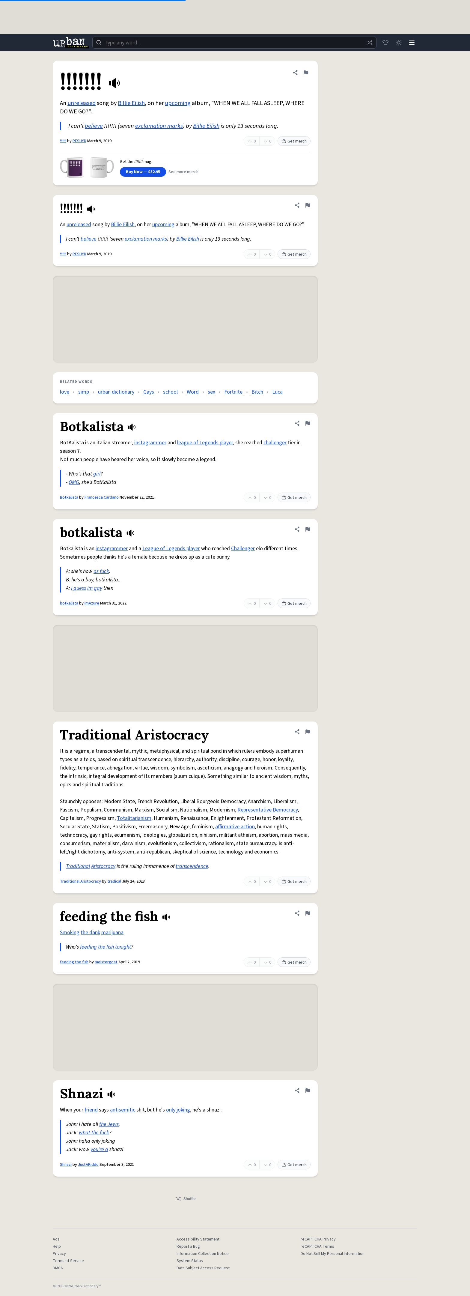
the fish (106, 947)
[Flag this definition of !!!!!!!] (306, 72)
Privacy (59, 1254)
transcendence (192, 866)
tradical (114, 881)
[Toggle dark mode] (398, 42)
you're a (99, 1149)
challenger (275, 442)
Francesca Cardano (102, 497)
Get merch (294, 141)
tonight (123, 947)
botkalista (69, 603)
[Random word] (369, 42)
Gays (148, 392)
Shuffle (185, 1199)
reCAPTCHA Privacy (318, 1239)
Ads (56, 1239)
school (170, 392)
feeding (88, 947)
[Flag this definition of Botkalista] (307, 423)
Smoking (69, 932)
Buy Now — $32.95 (143, 172)
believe (94, 126)
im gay (94, 588)
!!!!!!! (63, 141)
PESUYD (79, 141)
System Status (190, 1261)
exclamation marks (159, 126)
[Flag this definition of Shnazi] (307, 1090)
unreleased (81, 103)
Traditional (78, 866)
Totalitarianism (134, 818)
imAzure (92, 603)
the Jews (109, 1124)
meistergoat (106, 962)
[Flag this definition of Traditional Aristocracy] (307, 731)
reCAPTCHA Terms (317, 1247)
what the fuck (94, 1132)
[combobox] (234, 43)
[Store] (385, 42)
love (64, 392)
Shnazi (66, 1165)
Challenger (243, 548)
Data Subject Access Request (203, 1268)
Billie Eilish (131, 103)
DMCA (58, 1268)
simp (83, 392)
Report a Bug (188, 1247)
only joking (178, 1110)
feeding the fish (74, 962)
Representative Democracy (267, 810)
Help (57, 1247)
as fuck (101, 571)
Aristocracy (103, 866)
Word (193, 392)
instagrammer (150, 442)
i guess (78, 588)
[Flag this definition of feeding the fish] (307, 913)
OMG (74, 482)
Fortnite (233, 392)
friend (91, 1110)
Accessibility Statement (198, 1239)
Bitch (257, 392)
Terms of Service (68, 1261)
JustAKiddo (88, 1165)
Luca (277, 392)
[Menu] (411, 42)
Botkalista (69, 497)
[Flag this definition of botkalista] (307, 529)
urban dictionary (116, 392)
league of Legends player (205, 442)
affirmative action (235, 826)
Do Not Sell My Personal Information (332, 1254)
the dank (90, 932)
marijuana (112, 932)
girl (96, 474)
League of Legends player (171, 548)
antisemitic (122, 1110)
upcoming (178, 103)
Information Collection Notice (203, 1254)
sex (211, 392)
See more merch (183, 172)
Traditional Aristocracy (80, 881)
